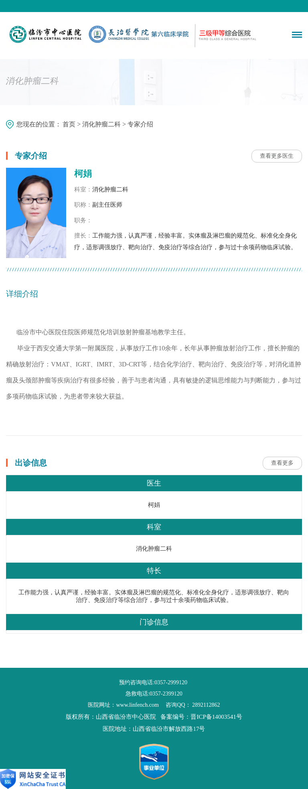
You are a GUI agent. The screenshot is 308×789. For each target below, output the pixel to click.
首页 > (72, 123)
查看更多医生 (277, 156)
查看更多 (282, 463)
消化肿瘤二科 (101, 123)
